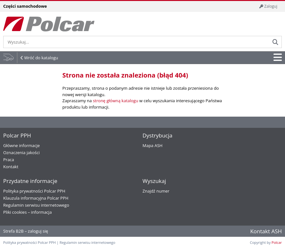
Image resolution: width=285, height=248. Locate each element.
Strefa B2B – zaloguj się (25, 231)
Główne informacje (21, 145)
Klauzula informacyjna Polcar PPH (35, 198)
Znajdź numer (156, 191)
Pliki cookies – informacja (27, 212)
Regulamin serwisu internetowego (36, 205)
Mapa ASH (153, 145)
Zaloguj (268, 6)
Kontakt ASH (266, 231)
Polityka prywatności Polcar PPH (34, 191)
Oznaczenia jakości (21, 152)
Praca (8, 159)
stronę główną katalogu (115, 100)
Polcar (277, 242)
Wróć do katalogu (41, 58)
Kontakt (10, 166)
